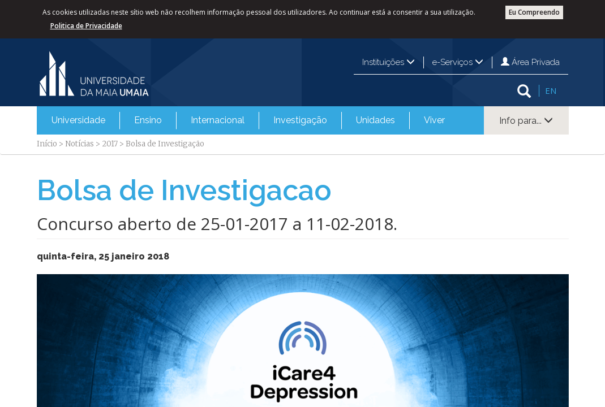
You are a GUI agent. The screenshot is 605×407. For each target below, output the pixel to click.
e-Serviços (457, 62)
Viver (434, 120)
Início (47, 144)
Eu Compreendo (534, 12)
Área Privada (530, 62)
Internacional (217, 120)
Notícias (79, 144)
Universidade (78, 120)
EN (550, 90)
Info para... (526, 120)
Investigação (300, 120)
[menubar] (248, 120)
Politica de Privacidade (86, 26)
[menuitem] (78, 120)
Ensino (148, 120)
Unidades (375, 120)
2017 (110, 144)
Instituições (388, 62)
